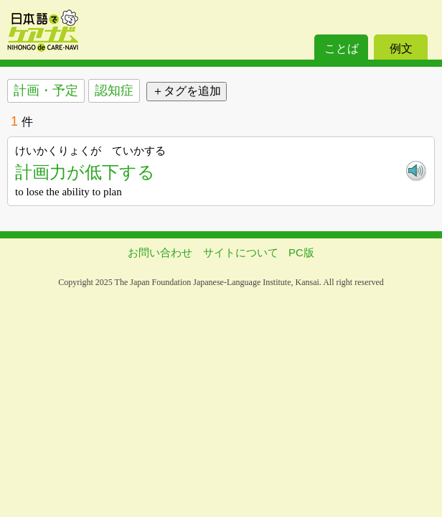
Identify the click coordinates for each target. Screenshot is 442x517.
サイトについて (240, 252)
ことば (341, 48)
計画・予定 (46, 90)
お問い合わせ (160, 252)
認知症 (114, 90)
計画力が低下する (85, 172)
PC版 (301, 252)
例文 (401, 48)
